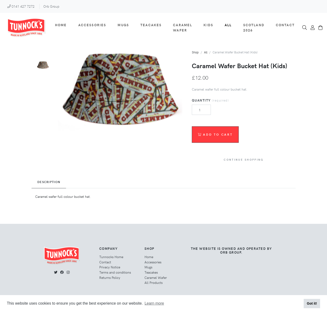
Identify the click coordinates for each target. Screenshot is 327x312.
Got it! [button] (312, 303)
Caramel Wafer (182, 27)
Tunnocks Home (111, 256)
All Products (153, 282)
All (228, 24)
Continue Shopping (243, 159)
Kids (208, 24)
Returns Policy (109, 277)
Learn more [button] (154, 303)
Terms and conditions (115, 272)
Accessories (92, 24)
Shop (195, 52)
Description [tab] (48, 182)
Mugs (123, 24)
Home (61, 24)
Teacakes (151, 24)
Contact (285, 24)
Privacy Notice (109, 267)
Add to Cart (215, 134)
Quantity (210, 100)
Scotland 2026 (253, 27)
